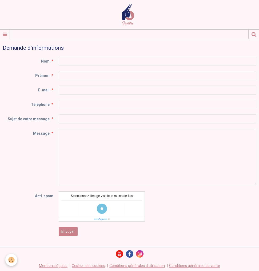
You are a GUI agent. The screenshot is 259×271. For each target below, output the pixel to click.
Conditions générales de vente (194, 266)
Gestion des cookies (88, 266)
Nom (45, 61)
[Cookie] (11, 260)
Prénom (42, 75)
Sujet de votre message (29, 119)
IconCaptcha (100, 219)
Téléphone (40, 104)
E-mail (44, 90)
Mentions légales (53, 266)
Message (41, 133)
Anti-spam (44, 196)
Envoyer (68, 231)
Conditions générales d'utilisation (137, 266)
